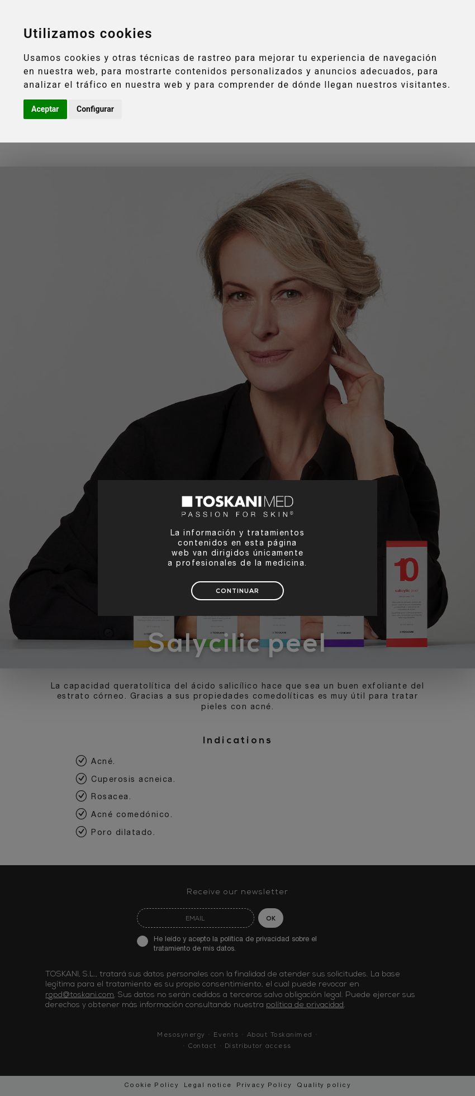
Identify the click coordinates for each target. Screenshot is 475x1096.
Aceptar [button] (45, 109)
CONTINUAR (237, 592)
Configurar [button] (95, 109)
